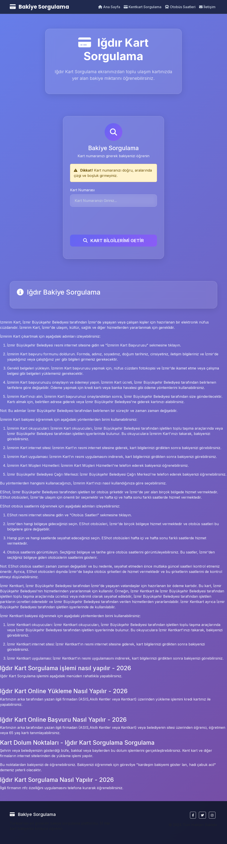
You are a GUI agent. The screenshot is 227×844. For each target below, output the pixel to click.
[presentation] (104, 220)
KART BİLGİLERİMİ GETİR (113, 240)
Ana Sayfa (109, 7)
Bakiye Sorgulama (39, 6)
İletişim (207, 7)
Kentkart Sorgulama (142, 7)
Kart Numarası (82, 189)
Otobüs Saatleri (180, 7)
